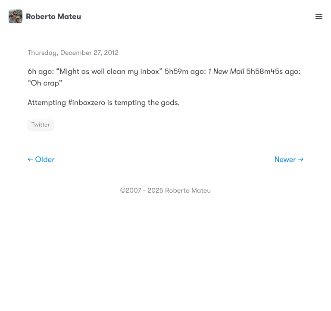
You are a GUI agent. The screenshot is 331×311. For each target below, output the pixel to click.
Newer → (289, 160)
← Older (41, 160)
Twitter (40, 124)
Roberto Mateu (45, 16)
